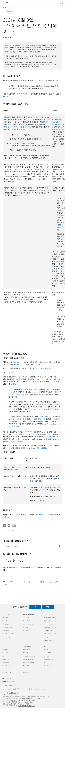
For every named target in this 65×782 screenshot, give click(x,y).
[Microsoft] (32, 1)
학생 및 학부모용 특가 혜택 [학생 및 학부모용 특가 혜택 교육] (51, 637)
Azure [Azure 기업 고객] (3, 656)
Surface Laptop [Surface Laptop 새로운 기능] (6, 621)
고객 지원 (5, 7)
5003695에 (39, 515)
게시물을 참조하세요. (58, 271)
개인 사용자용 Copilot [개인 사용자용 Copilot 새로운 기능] (7, 627)
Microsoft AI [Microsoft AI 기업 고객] (5, 649)
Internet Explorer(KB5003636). (36, 448)
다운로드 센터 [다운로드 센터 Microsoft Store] (26, 621)
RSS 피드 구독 (9, 530)
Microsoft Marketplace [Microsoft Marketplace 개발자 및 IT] (28, 662)
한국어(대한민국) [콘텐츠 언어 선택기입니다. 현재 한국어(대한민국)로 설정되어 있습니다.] (9, 678)
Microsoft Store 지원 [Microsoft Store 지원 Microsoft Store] (28, 624)
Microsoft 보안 (39, 582)
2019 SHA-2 (34, 409)
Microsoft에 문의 (7, 689)
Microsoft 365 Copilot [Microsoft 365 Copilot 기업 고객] (7, 669)
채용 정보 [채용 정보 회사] (46, 649)
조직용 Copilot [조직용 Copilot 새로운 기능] (6, 624)
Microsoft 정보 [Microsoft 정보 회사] (47, 653)
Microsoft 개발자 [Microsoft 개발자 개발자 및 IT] (27, 649)
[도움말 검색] (7, 2)
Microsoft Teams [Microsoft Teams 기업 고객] (6, 672)
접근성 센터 (53, 582)
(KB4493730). (44, 389)
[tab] (8, 561)
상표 (40, 689)
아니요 (48, 607)
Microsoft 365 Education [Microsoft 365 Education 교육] (50, 627)
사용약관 (36, 689)
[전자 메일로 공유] (13, 525)
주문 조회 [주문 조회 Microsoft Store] (25, 630)
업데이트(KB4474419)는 (25, 402)
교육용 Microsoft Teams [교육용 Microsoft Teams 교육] (50, 624)
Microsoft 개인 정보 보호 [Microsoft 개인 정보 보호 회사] (50, 659)
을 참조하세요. (18, 441)
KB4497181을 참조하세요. (44, 368)
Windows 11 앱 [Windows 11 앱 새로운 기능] (6, 637)
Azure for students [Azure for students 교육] (48, 640)
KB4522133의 (19, 364)
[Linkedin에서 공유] (8, 525)
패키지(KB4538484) (44, 416)
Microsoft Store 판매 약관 (26, 706)
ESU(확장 (16, 362)
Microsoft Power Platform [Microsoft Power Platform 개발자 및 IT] (29, 666)
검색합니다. (15, 426)
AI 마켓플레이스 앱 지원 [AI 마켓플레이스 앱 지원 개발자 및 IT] (29, 656)
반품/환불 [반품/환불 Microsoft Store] (25, 627)
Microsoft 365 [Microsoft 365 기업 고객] (5, 662)
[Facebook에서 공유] (4, 525)
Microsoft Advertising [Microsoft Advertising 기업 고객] (7, 666)
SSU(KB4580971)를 (29, 432)
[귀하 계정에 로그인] (61, 2)
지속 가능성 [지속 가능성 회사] (47, 666)
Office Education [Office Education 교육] (48, 630)
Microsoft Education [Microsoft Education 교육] (49, 617)
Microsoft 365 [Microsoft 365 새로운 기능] (5, 630)
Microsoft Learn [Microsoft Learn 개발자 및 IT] (27, 653)
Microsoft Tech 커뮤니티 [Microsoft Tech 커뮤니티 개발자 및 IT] (29, 659)
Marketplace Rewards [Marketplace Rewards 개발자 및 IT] (28, 669)
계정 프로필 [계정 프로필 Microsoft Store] (26, 617)
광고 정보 (45, 689)
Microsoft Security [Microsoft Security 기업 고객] (6, 653)
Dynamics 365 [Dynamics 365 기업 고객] (5, 659)
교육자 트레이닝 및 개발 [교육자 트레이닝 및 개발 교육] (50, 633)
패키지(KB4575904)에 (38, 419)
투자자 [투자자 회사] (45, 662)
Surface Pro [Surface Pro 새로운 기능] (5, 617)
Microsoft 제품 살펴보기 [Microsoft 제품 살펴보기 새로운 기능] (8, 633)
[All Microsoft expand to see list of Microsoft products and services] (2, 2)
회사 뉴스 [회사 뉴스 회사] (46, 656)
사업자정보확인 (29, 700)
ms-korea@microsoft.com (31, 698)
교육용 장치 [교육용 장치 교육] (47, 621)
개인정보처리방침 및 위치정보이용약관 (22, 689)
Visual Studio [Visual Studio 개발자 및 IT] (26, 672)
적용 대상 (8, 37)
